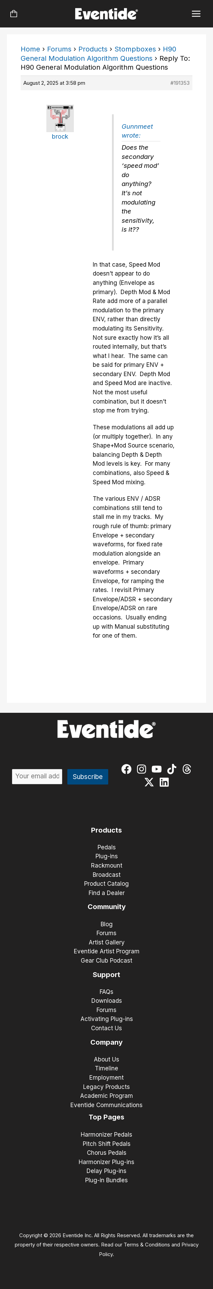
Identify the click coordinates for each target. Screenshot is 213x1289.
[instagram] (143, 769)
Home (30, 49)
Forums (59, 49)
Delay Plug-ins (106, 1171)
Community (107, 907)
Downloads (106, 1000)
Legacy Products (106, 1086)
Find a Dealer (107, 893)
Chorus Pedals (106, 1152)
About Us (106, 1059)
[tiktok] (173, 769)
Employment (106, 1077)
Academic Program (106, 1095)
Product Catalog (106, 883)
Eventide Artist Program (106, 951)
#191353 (180, 83)
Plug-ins (107, 856)
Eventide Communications (106, 1105)
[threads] (188, 769)
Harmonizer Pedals (106, 1134)
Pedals (107, 847)
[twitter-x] (150, 782)
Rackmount (106, 865)
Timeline (106, 1068)
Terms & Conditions (147, 1245)
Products (93, 49)
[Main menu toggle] (196, 14)
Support (106, 975)
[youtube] (158, 769)
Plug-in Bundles (106, 1180)
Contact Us (106, 1028)
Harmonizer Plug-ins (106, 1162)
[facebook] (128, 769)
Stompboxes (135, 49)
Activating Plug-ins (106, 1018)
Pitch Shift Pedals (107, 1143)
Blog (107, 924)
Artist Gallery (107, 942)
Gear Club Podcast (106, 960)
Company (106, 1042)
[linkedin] (165, 782)
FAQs (106, 991)
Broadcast (107, 874)
